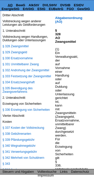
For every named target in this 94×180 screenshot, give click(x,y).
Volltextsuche (47, 172)
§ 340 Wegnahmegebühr (19, 146)
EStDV (79, 5)
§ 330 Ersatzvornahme (18, 58)
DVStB (65, 5)
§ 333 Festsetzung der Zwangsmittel (27, 76)
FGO (70, 9)
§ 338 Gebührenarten (17, 134)
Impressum (46, 175)
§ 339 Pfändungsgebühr (19, 140)
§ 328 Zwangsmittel (16, 46)
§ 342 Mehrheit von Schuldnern (23, 158)
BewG (20, 5)
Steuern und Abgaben (18, 172)
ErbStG (28, 9)
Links (63, 172)
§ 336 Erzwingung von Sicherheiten (26, 110)
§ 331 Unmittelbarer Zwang (21, 64)
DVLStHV (50, 5)
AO (10, 5)
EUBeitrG (56, 9)
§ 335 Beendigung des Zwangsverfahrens (18, 90)
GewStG (83, 9)
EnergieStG (10, 9)
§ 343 (6, 164)
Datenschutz (80, 172)
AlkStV (34, 5)
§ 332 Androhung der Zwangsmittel (26, 70)
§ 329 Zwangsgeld (15, 52)
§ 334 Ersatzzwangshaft (19, 82)
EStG (41, 9)
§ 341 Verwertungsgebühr (20, 152)
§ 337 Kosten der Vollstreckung (23, 128)
